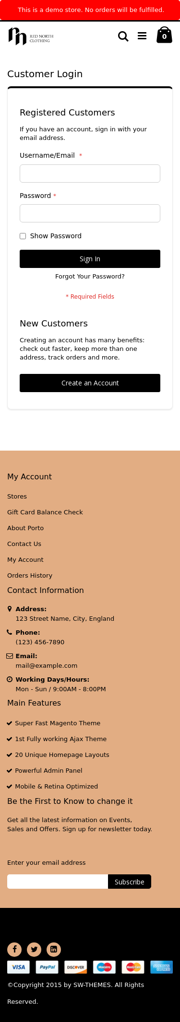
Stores (17, 496)
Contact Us (24, 543)
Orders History (29, 575)
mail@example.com (47, 665)
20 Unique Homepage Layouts (62, 754)
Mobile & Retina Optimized (56, 786)
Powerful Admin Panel (49, 770)
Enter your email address (46, 862)
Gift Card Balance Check (45, 512)
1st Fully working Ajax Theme (61, 739)
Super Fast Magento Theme (57, 723)
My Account (25, 559)
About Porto (25, 528)
